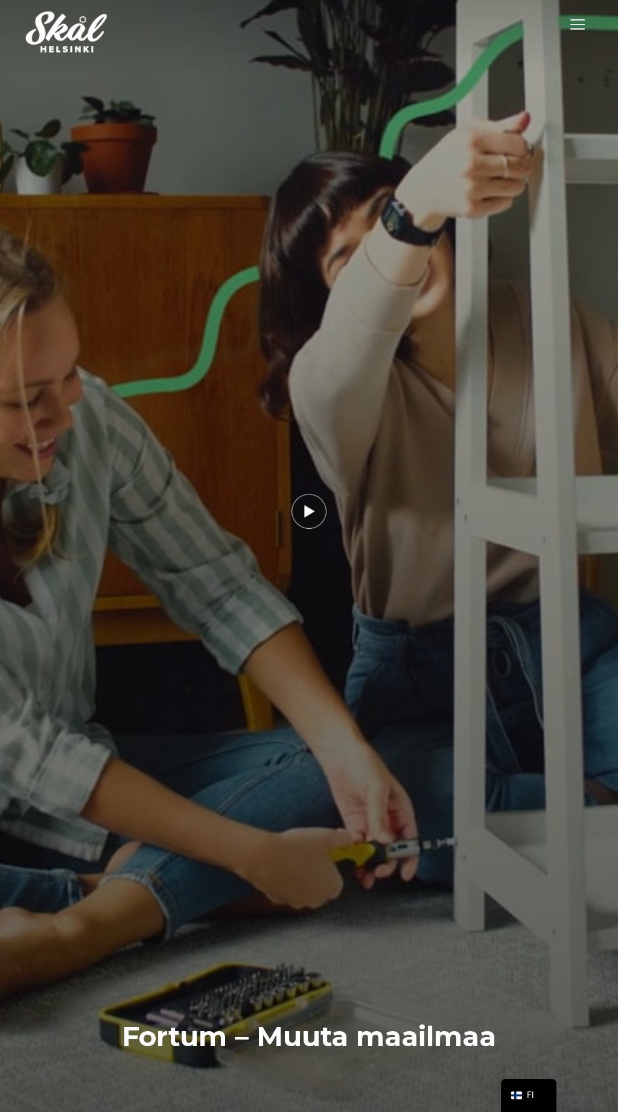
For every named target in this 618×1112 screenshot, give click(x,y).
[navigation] (528, 1095)
